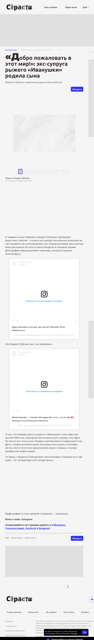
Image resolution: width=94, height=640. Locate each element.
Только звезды (14, 612)
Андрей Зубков (36, 425)
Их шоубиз (51, 612)
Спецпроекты (11, 626)
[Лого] (19, 7)
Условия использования (15, 635)
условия (74, 633)
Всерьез (85, 612)
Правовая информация (15, 630)
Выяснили (34, 612)
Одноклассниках (14, 528)
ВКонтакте (59, 524)
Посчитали (69, 612)
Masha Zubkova (33, 335)
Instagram (44, 528)
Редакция (9, 621)
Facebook (31, 528)
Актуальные (11, 50)
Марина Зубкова (17, 538)
